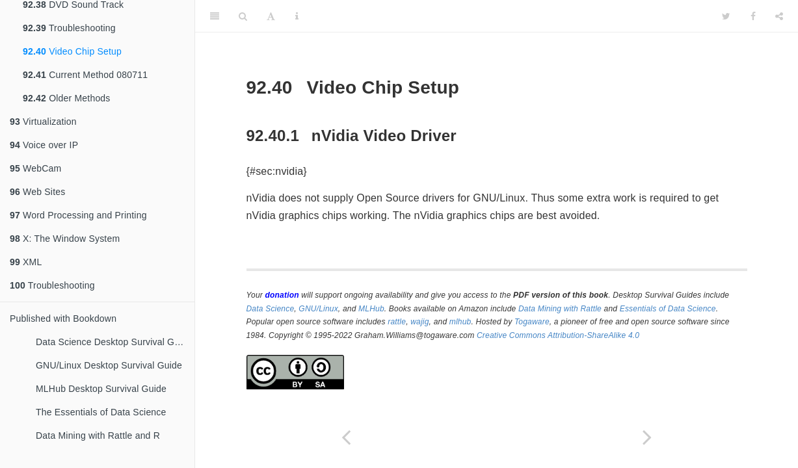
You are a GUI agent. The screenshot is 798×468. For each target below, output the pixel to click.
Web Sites (37, 192)
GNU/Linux (318, 308)
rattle (397, 321)
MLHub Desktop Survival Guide (101, 389)
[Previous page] (346, 437)
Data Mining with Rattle (560, 308)
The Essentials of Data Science (101, 412)
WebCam (35, 168)
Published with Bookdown (63, 318)
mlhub (460, 321)
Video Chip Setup (72, 51)
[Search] (243, 16)
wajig (419, 321)
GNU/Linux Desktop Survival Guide (109, 365)
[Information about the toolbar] (297, 16)
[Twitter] (726, 16)
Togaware (532, 321)
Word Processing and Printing (78, 215)
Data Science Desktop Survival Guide (114, 342)
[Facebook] (753, 16)
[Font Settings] (271, 16)
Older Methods (67, 98)
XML (26, 262)
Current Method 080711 (85, 75)
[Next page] (648, 437)
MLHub (371, 308)
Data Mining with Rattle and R (98, 435)
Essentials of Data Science (668, 308)
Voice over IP (44, 145)
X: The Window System (65, 238)
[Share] (779, 16)
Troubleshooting (69, 28)
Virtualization (43, 121)
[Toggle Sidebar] (214, 16)
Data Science (270, 308)
